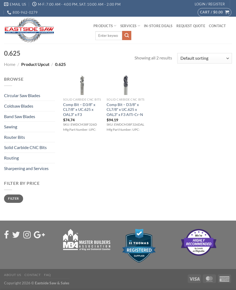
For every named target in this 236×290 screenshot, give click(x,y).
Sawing (10, 126)
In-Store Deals (158, 26)
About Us (12, 275)
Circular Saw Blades (22, 95)
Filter (13, 198)
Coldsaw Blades (18, 105)
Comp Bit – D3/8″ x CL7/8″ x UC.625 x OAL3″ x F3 (79, 109)
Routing (11, 157)
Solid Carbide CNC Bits (25, 147)
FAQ (47, 275)
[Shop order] (204, 58)
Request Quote (190, 26)
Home (9, 64)
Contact (217, 26)
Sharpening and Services (26, 168)
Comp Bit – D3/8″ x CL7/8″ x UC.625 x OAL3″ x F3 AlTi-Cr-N (125, 109)
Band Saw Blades (19, 116)
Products (105, 25)
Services (130, 25)
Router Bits (14, 137)
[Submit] (126, 35)
